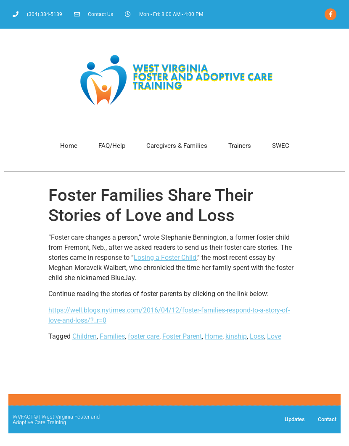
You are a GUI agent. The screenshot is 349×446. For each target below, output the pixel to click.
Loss (257, 336)
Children (84, 336)
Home (68, 146)
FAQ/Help (111, 146)
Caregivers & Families (176, 146)
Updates (295, 419)
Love (274, 336)
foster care (143, 336)
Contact (327, 419)
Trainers (239, 146)
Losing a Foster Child (165, 258)
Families (112, 336)
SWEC (280, 146)
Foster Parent (182, 336)
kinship (236, 336)
